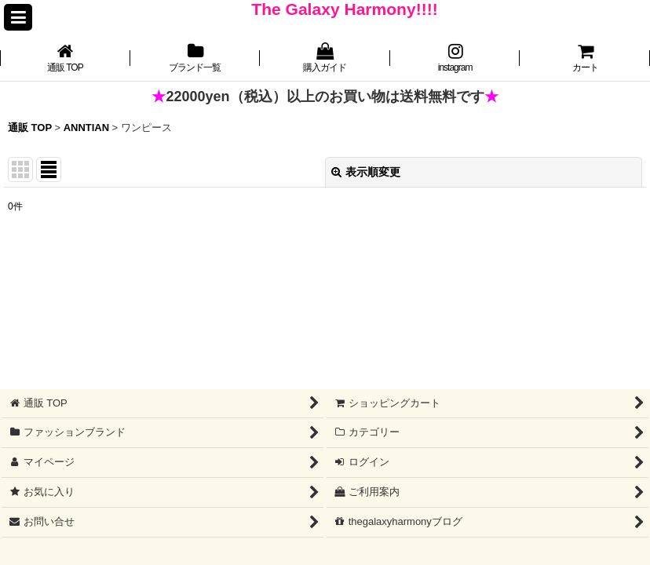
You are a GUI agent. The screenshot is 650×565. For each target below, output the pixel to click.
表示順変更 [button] (365, 172)
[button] (18, 17)
